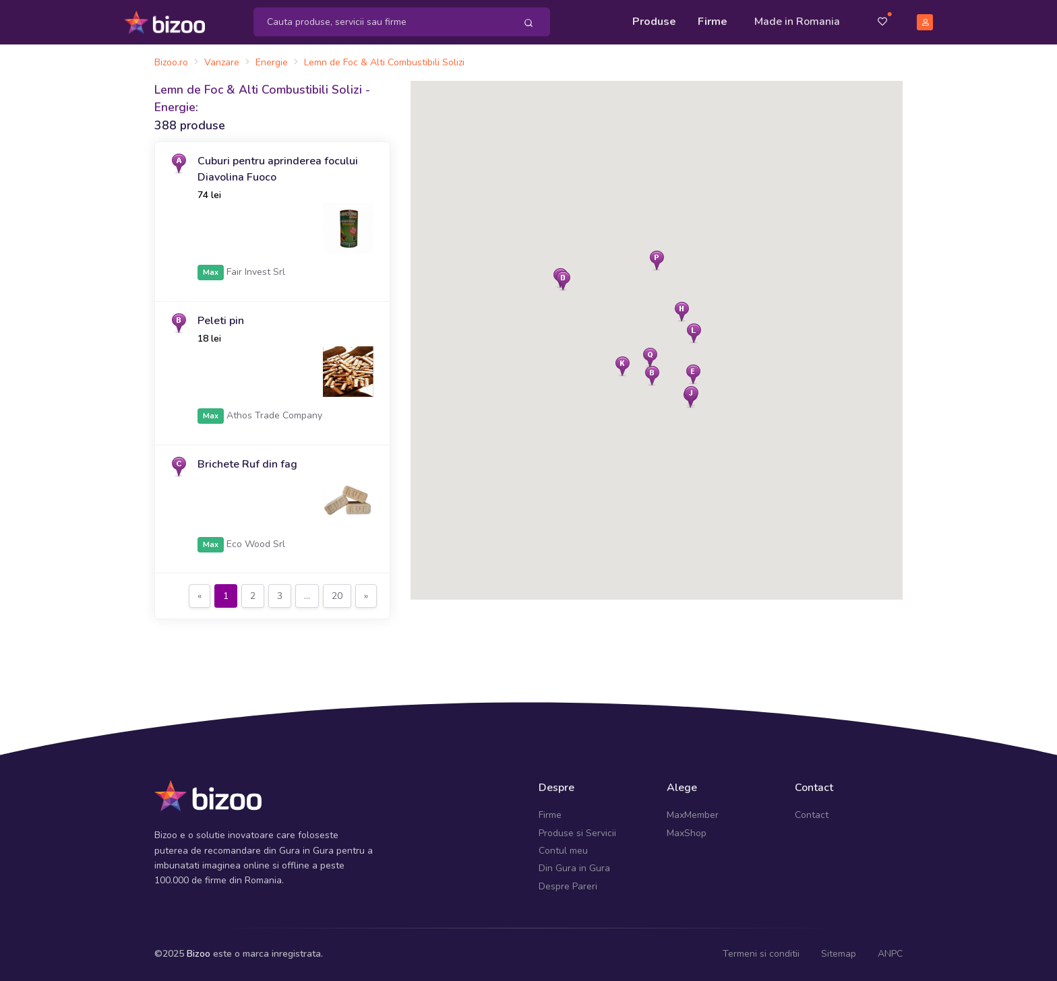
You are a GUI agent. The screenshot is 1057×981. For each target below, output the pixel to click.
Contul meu (563, 850)
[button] (563, 280)
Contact (811, 815)
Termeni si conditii (761, 953)
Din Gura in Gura (574, 868)
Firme (712, 21)
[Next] (366, 596)
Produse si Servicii (577, 833)
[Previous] (199, 596)
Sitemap (838, 953)
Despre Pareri (568, 886)
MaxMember (693, 815)
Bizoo (198, 953)
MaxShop (686, 833)
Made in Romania (797, 21)
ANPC (890, 953)
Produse (654, 21)
